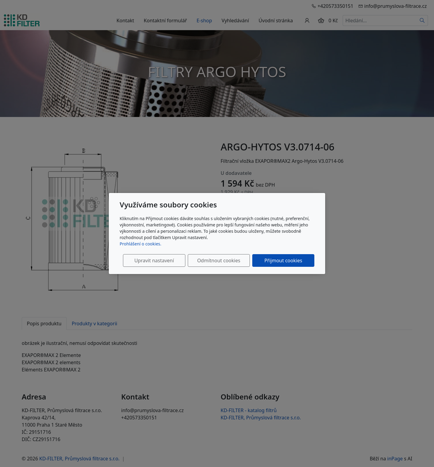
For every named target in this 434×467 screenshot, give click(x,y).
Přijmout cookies (285, 260)
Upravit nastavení (164, 260)
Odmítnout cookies (225, 260)
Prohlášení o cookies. (140, 244)
